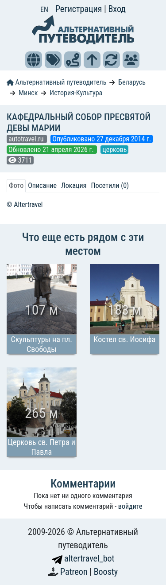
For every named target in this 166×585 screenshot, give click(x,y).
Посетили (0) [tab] (110, 185)
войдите (130, 506)
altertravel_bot (83, 558)
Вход (117, 9)
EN (44, 9)
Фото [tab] (16, 185)
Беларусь (132, 82)
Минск (28, 93)
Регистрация (79, 9)
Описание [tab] (42, 185)
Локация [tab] (74, 185)
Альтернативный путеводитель (56, 82)
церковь (114, 149)
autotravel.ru (26, 139)
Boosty (106, 571)
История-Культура (76, 93)
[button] (33, 59)
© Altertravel (24, 204)
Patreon (74, 571)
